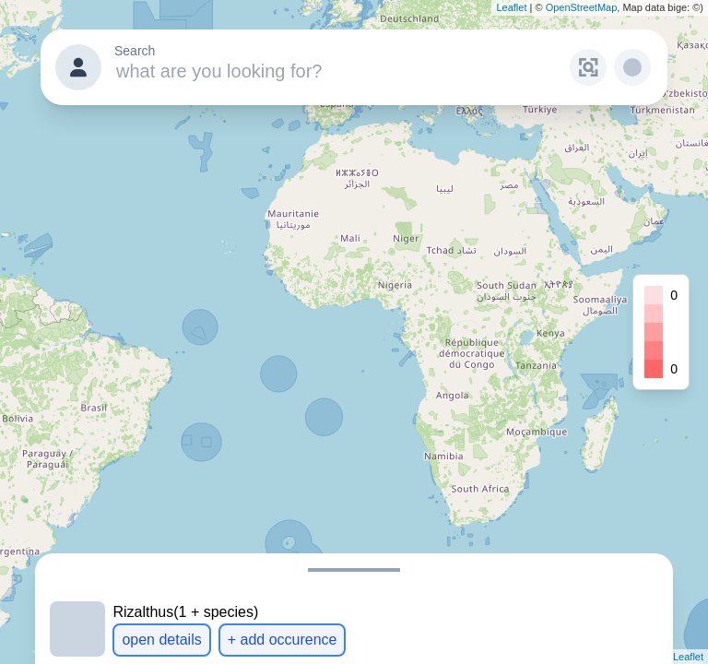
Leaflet (511, 7)
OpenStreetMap (582, 7)
